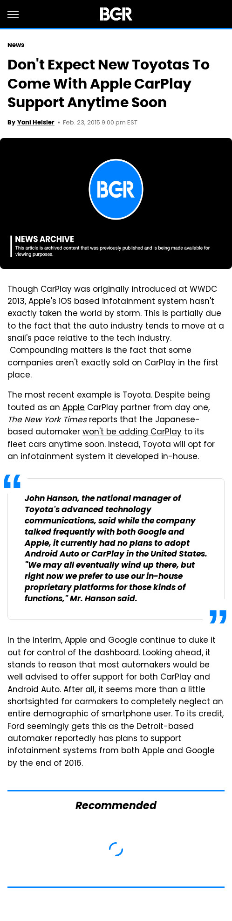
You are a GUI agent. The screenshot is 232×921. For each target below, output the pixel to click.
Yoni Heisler (36, 122)
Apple (73, 408)
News (15, 45)
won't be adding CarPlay (132, 432)
